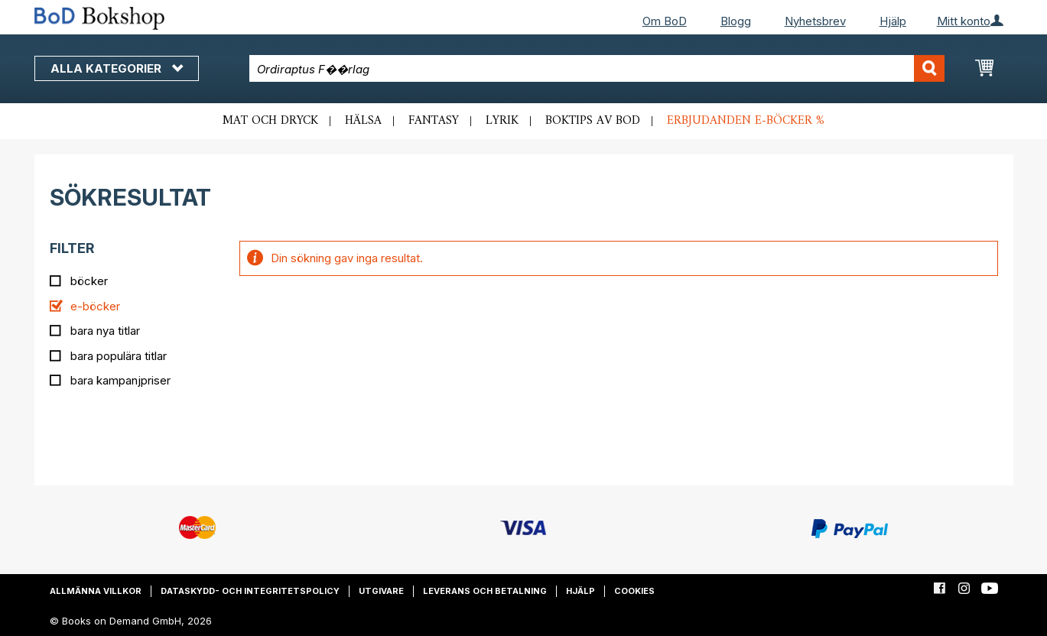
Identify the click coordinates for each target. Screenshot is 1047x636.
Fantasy (433, 120)
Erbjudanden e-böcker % (745, 120)
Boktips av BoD (592, 120)
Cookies (634, 591)
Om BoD (664, 21)
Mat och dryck (270, 120)
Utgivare (381, 591)
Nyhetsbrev (815, 21)
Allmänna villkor (95, 591)
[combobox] (597, 68)
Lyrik (502, 120)
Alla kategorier (116, 68)
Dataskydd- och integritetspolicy (250, 591)
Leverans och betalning (485, 591)
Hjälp (893, 21)
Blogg (735, 21)
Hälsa (363, 120)
